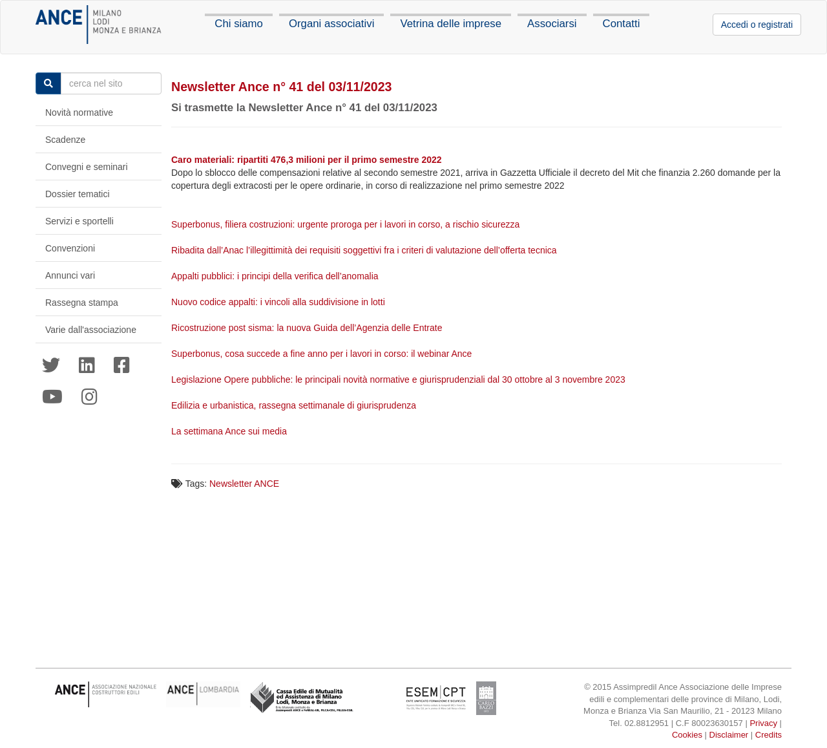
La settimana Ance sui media (230, 431)
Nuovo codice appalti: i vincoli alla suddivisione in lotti (279, 302)
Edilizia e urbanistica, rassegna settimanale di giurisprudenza (295, 405)
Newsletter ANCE (244, 483)
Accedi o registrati (757, 24)
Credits (768, 735)
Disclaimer (729, 735)
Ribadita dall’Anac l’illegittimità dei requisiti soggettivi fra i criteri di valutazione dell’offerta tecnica (365, 250)
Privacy (763, 723)
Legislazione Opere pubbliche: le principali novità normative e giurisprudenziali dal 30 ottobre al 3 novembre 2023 (399, 379)
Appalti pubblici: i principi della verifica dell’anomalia (276, 276)
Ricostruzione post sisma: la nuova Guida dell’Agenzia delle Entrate (308, 328)
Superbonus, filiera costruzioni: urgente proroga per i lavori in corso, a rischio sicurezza (346, 224)
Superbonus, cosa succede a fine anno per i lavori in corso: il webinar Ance (322, 353)
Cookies (687, 735)
